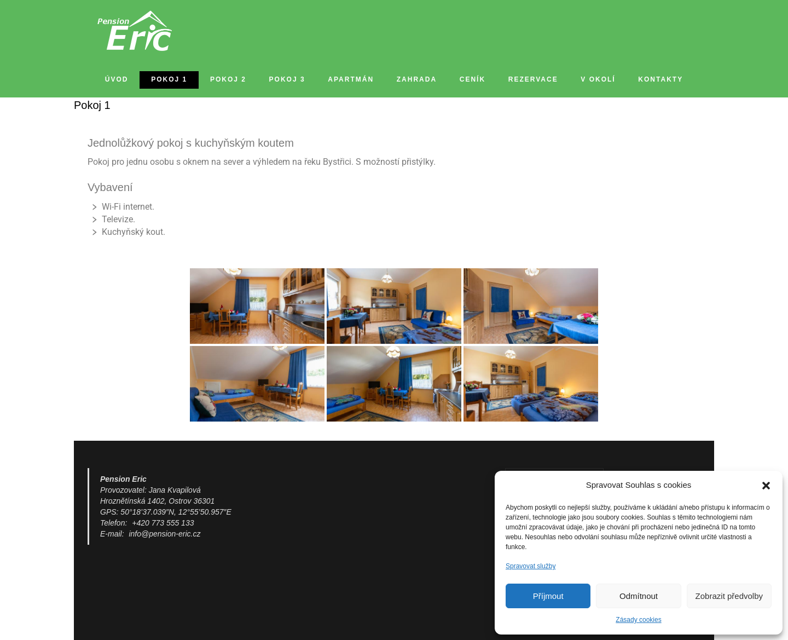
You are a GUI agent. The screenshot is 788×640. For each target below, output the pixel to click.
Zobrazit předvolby (729, 596)
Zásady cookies (638, 620)
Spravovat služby (530, 566)
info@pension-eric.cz (164, 533)
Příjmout (548, 596)
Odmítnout (638, 596)
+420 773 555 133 (163, 522)
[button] (766, 485)
